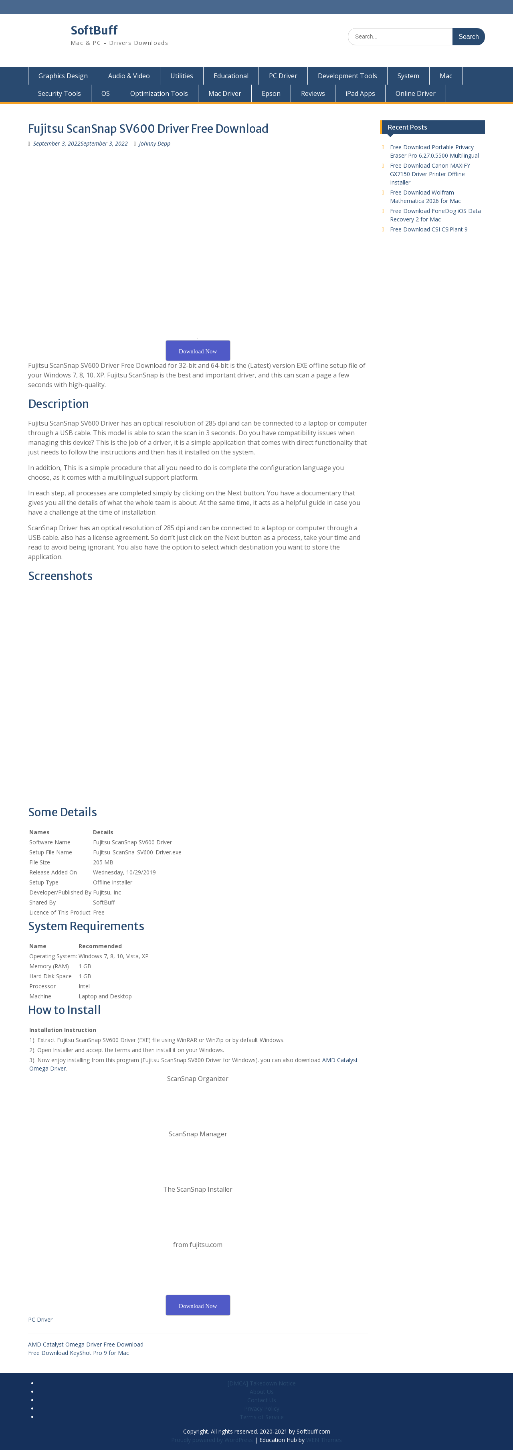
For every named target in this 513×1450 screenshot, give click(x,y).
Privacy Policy (261, 1408)
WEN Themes (324, 1440)
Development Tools (347, 75)
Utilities (181, 75)
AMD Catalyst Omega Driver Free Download (85, 1344)
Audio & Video (129, 75)
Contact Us (261, 1400)
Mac (446, 75)
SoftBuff (94, 30)
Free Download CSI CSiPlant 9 (429, 229)
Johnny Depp (154, 143)
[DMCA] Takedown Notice (262, 1383)
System (408, 75)
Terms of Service (262, 1417)
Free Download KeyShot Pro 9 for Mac (78, 1353)
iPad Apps (360, 93)
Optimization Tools (159, 93)
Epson (271, 93)
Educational (231, 75)
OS (105, 93)
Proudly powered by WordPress (212, 1440)
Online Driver (416, 93)
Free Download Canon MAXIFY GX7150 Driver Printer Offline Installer (430, 174)
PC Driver (283, 75)
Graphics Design (63, 75)
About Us (262, 1391)
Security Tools (59, 93)
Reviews (313, 93)
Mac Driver (224, 93)
